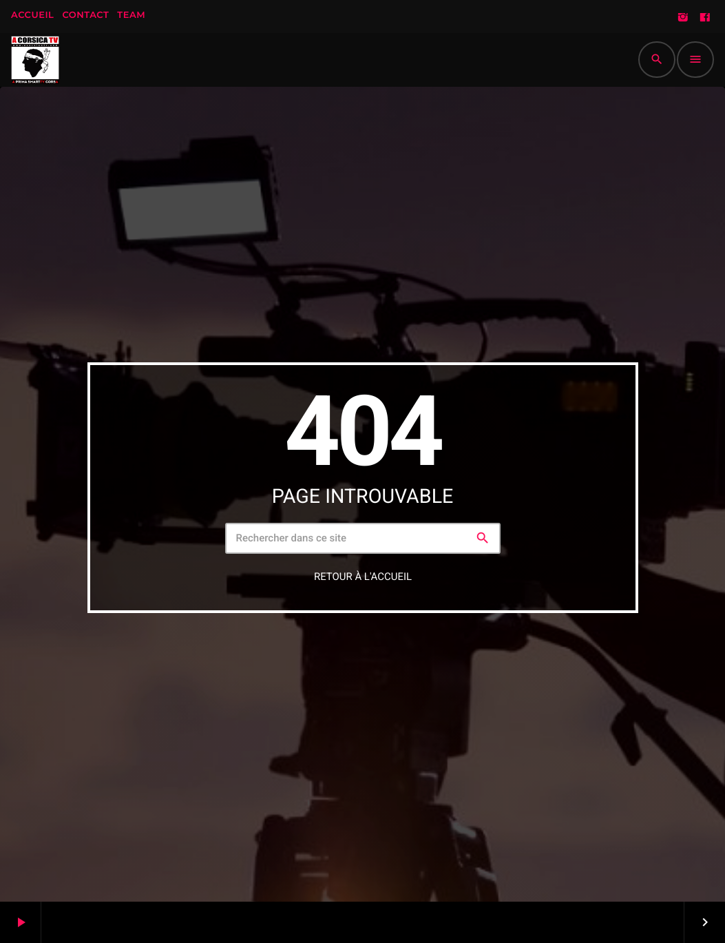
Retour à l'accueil (363, 576)
